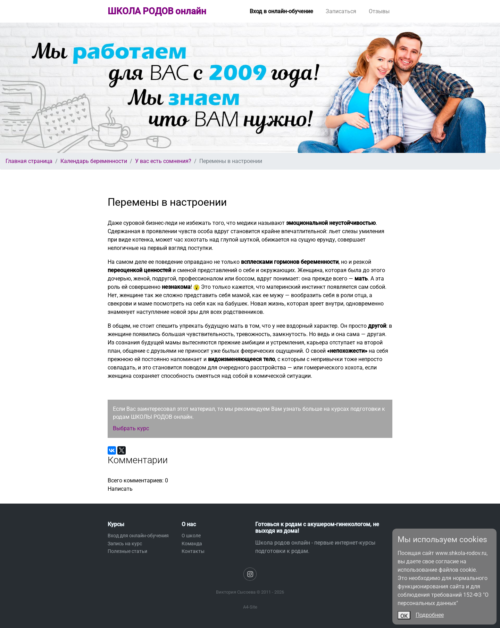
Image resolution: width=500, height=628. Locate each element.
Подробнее (430, 615)
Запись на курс (125, 543)
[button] (37, 88)
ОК (404, 616)
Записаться (341, 11)
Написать (120, 489)
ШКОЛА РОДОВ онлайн (157, 11)
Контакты (193, 551)
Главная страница (29, 161)
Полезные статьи (127, 551)
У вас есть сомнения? (163, 161)
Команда (192, 543)
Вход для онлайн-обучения (138, 535)
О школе (191, 535)
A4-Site (250, 607)
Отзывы (379, 11)
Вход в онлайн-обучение (281, 11)
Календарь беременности (93, 161)
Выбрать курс (131, 428)
